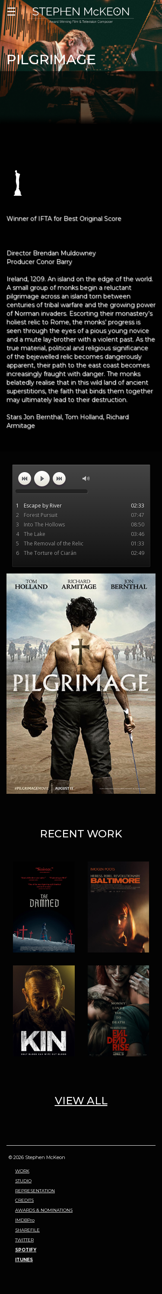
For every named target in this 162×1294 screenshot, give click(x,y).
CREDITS (24, 1200)
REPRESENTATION (35, 1191)
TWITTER (24, 1240)
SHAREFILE (27, 1230)
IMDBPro (25, 1220)
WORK (22, 1171)
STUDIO (23, 1181)
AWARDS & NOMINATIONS (44, 1210)
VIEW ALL (81, 1100)
